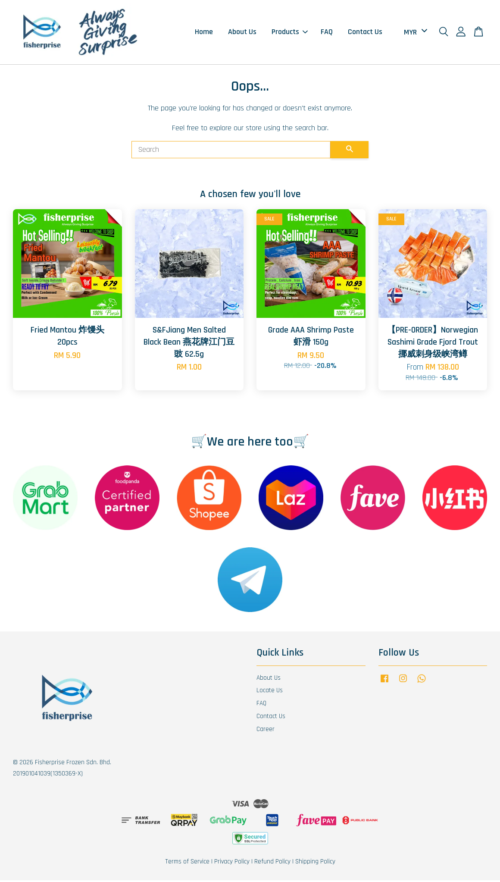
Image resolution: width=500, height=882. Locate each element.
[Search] (231, 151)
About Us (242, 33)
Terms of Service (187, 863)
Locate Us (269, 692)
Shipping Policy (315, 863)
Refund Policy (272, 863)
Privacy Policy (232, 863)
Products (290, 33)
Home (204, 33)
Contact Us (365, 33)
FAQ (327, 33)
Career (265, 731)
